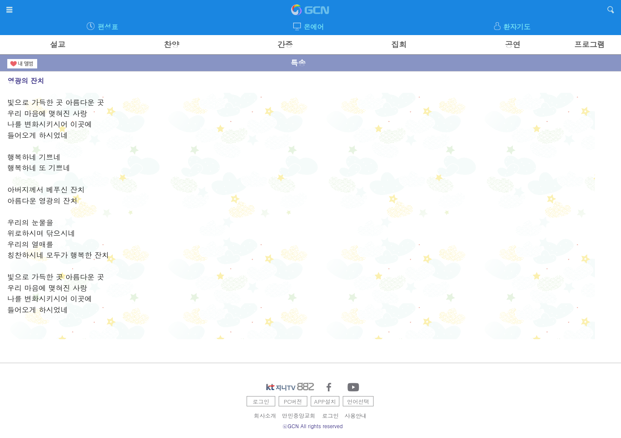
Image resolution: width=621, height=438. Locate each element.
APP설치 (325, 401)
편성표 (107, 27)
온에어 (313, 27)
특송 (298, 62)
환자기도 (516, 27)
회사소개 (265, 415)
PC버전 (293, 401)
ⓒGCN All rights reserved (313, 425)
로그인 (261, 401)
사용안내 (355, 415)
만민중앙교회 (298, 415)
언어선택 (358, 401)
